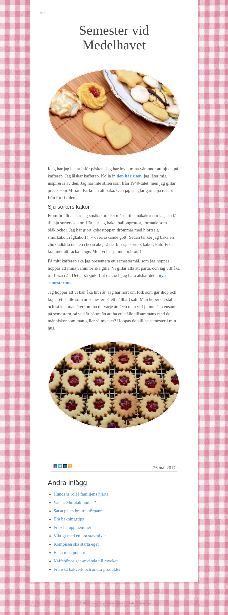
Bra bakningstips (69, 518)
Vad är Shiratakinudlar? (75, 502)
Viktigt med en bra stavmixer (80, 535)
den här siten (129, 175)
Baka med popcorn (70, 552)
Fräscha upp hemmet (72, 527)
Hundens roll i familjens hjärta (81, 494)
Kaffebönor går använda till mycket (85, 560)
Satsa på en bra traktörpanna (79, 510)
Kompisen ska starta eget (76, 544)
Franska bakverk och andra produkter (87, 569)
